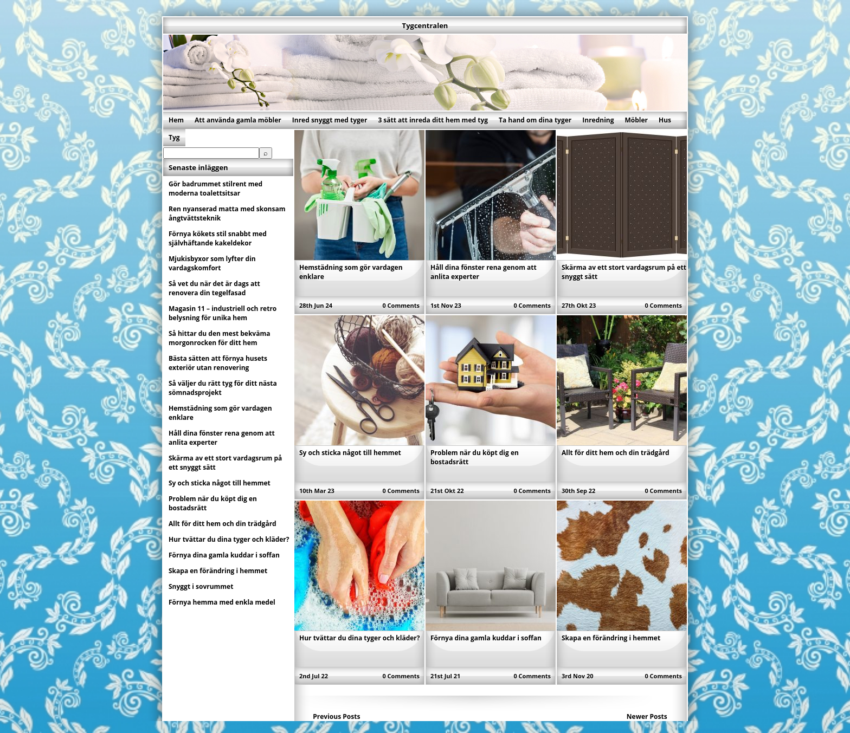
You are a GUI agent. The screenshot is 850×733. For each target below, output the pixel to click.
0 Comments (401, 305)
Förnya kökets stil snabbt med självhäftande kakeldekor (218, 238)
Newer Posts (647, 716)
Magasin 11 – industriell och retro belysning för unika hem (222, 313)
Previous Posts (336, 716)
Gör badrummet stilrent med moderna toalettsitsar (215, 188)
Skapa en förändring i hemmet (611, 638)
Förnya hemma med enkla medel (222, 602)
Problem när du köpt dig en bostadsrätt (213, 503)
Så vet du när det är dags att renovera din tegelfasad (214, 288)
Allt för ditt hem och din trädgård (615, 452)
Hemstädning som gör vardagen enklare (220, 413)
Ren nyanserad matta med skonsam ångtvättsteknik (227, 213)
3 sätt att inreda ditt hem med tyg (433, 120)
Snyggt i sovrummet (201, 586)
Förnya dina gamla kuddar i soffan (486, 638)
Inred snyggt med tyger (330, 120)
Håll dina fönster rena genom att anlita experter (222, 438)
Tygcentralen (425, 25)
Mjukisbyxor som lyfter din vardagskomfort (212, 263)
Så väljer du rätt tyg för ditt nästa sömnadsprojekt (223, 388)
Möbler (636, 120)
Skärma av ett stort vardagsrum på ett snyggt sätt (225, 462)
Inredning (598, 120)
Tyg (174, 137)
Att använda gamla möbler (238, 120)
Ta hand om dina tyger (535, 120)
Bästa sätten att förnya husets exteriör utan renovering (218, 363)
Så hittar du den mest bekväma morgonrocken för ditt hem (219, 338)
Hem (176, 120)
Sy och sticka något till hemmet (350, 452)
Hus (665, 120)
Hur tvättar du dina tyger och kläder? (359, 638)
